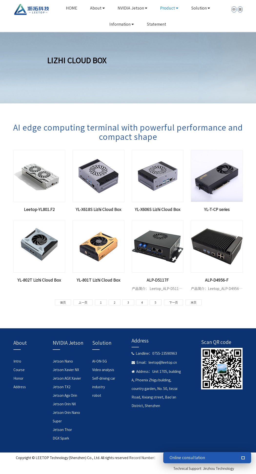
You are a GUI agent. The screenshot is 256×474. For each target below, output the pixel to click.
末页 (193, 302)
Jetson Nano (63, 361)
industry (98, 387)
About (97, 8)
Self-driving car (103, 378)
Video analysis (103, 370)
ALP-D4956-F (216, 280)
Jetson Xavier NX (66, 370)
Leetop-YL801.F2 (39, 209)
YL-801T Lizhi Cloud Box (98, 280)
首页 (63, 302)
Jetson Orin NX (64, 404)
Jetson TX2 (62, 387)
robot (96, 395)
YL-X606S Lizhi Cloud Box (157, 209)
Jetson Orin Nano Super (66, 417)
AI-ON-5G (99, 361)
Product (169, 8)
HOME (71, 8)
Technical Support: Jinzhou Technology (203, 468)
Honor (18, 378)
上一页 (83, 302)
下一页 (173, 302)
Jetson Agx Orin (65, 395)
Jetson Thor (62, 429)
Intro (17, 361)
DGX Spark (61, 438)
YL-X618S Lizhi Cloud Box (98, 209)
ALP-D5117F (158, 280)
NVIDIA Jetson (132, 8)
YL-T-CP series (217, 209)
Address (19, 387)
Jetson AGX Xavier (67, 378)
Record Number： (143, 458)
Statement (156, 24)
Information (121, 24)
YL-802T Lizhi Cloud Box (39, 280)
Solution (200, 8)
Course (19, 370)
